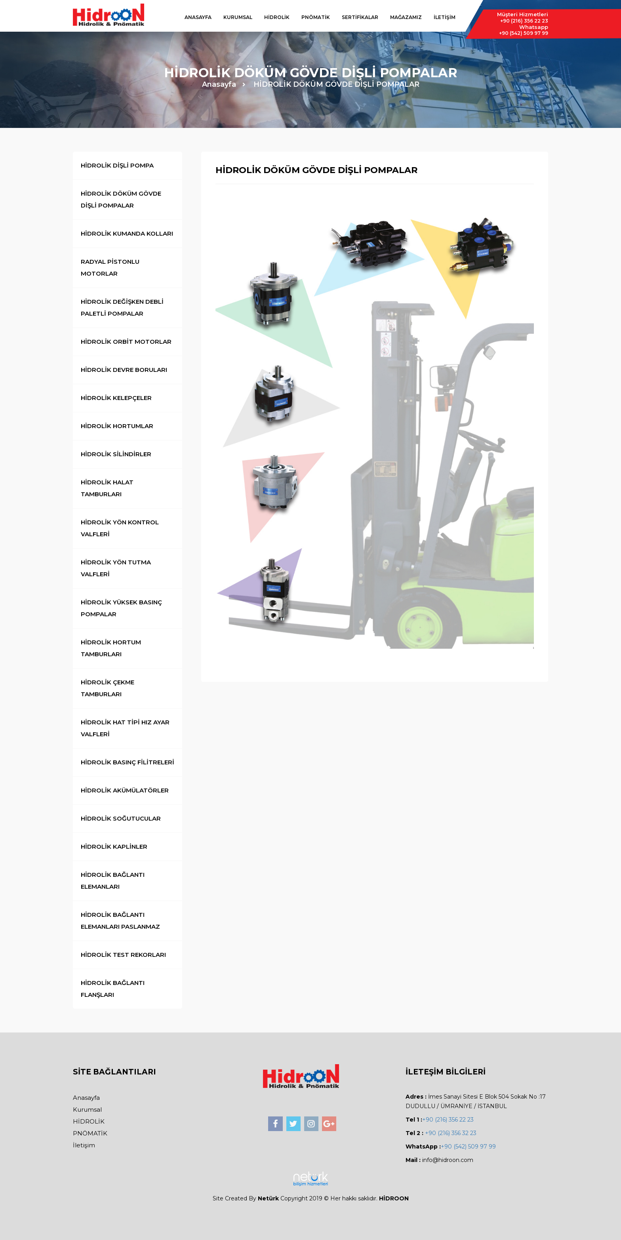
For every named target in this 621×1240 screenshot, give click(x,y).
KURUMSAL (237, 17)
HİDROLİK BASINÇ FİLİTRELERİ (127, 762)
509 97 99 (523, 33)
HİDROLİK (277, 17)
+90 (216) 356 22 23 (448, 1119)
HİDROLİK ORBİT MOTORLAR (126, 341)
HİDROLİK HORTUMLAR (117, 426)
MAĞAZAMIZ (406, 17)
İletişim (84, 1145)
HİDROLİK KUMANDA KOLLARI (127, 233)
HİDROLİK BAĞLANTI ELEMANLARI (113, 880)
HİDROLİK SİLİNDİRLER (116, 454)
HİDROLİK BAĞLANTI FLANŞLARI (113, 988)
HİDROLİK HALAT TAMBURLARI (107, 488)
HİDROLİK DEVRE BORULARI (124, 369)
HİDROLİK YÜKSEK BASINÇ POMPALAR (121, 608)
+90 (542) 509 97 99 (468, 1146)
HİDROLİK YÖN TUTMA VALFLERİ (116, 568)
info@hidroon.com (447, 1160)
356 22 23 (524, 20)
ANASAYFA (198, 17)
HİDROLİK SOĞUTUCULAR (121, 818)
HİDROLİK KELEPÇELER (116, 398)
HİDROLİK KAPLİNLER (114, 846)
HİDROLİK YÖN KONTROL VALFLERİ (120, 528)
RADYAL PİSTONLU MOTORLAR (110, 267)
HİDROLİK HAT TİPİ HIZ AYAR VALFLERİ (125, 728)
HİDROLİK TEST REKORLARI (123, 954)
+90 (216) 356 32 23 (449, 1133)
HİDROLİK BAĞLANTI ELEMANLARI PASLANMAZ (120, 920)
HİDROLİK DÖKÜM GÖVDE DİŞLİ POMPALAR (336, 84)
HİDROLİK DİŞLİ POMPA (117, 165)
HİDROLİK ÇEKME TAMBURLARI (107, 688)
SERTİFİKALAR (360, 17)
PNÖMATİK (315, 17)
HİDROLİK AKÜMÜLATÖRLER (125, 790)
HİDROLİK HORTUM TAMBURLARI (111, 648)
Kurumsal (87, 1109)
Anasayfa (219, 84)
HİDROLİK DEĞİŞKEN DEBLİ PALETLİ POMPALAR (122, 307)
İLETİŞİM (444, 17)
